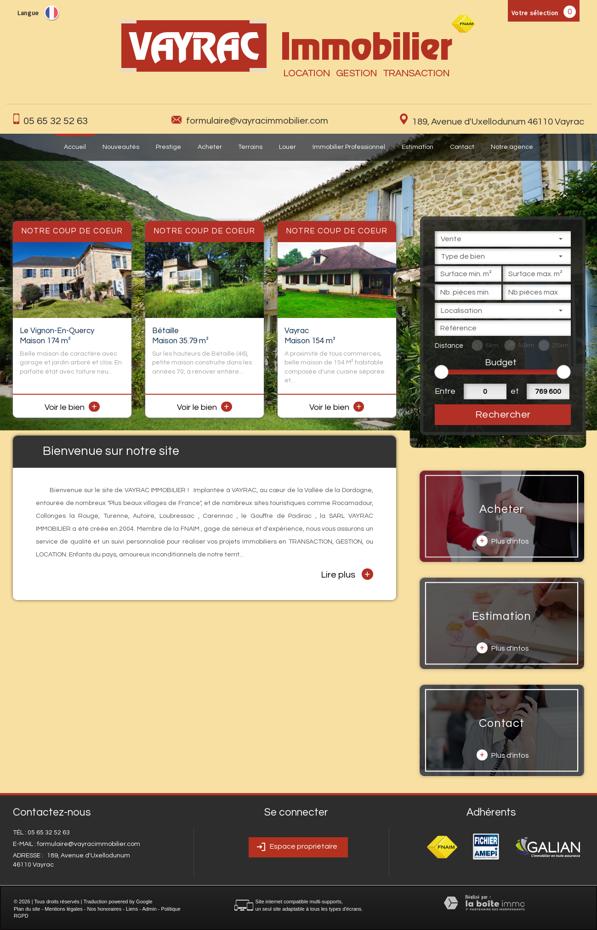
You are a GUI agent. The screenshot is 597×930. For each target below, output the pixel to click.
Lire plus (347, 574)
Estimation (417, 147)
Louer (287, 147)
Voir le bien (72, 407)
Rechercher (503, 414)
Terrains (250, 147)
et (515, 391)
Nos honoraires (104, 909)
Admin (149, 909)
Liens (132, 909)
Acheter (210, 147)
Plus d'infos (503, 540)
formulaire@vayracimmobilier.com (257, 120)
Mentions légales (64, 909)
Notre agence (512, 147)
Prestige (168, 147)
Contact (462, 147)
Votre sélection (535, 13)
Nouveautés (120, 147)
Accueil (75, 147)
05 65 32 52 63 (55, 121)
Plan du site (27, 909)
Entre (444, 391)
